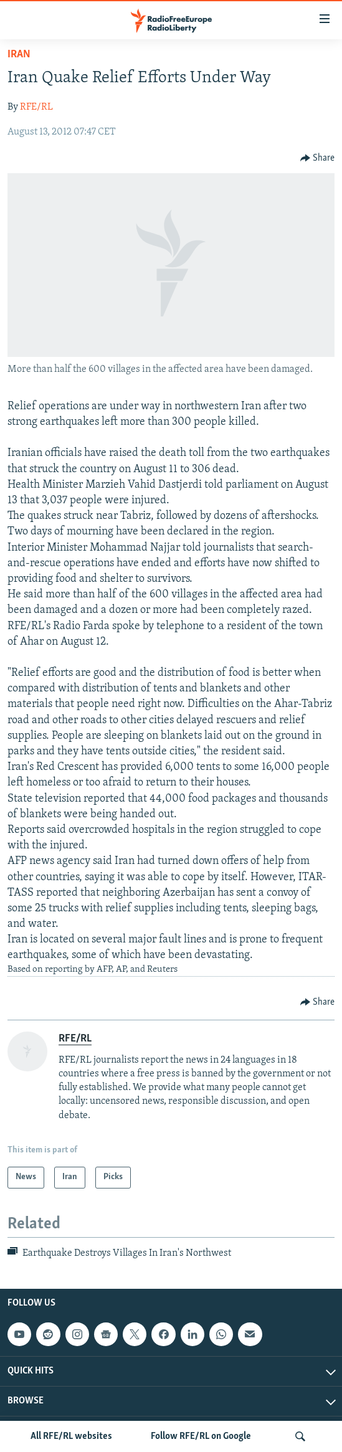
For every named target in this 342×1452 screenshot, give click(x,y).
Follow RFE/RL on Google (201, 1436)
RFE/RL (36, 107)
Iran (19, 54)
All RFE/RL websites (71, 1436)
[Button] (317, 158)
